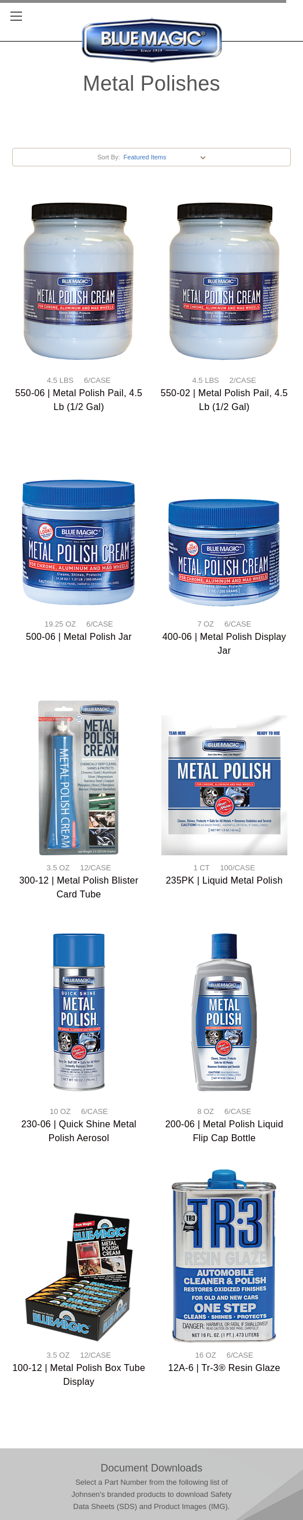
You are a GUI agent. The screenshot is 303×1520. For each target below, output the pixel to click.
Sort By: (108, 157)
